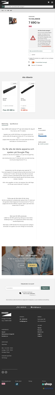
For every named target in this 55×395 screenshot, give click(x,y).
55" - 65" (10, 10)
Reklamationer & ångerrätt (8, 334)
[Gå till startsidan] (5, 2)
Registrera (45, 288)
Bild (2, 10)
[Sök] (27, 6)
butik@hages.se (36, 307)
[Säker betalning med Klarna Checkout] (3, 383)
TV (5, 10)
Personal (40, 329)
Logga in (40, 334)
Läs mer (22, 265)
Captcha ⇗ (33, 295)
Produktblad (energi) (41, 62)
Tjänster (39, 327)
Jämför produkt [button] (43, 144)
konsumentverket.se (46, 46)
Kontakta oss (5, 336)
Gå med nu (32, 265)
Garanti (3, 332)
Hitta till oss (40, 332)
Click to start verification (29, 293)
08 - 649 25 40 (22, 307)
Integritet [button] (40, 336)
